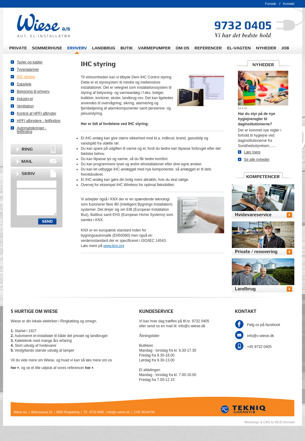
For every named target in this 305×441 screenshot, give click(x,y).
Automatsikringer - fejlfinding (31, 130)
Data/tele (24, 84)
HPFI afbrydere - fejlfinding (38, 121)
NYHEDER (266, 47)
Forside (270, 3)
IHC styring (26, 77)
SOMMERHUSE (47, 47)
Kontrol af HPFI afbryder (36, 113)
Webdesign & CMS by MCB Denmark (269, 422)
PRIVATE (18, 47)
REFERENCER (208, 47)
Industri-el (25, 99)
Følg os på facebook (263, 325)
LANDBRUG (103, 47)
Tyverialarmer (28, 69)
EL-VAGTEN (239, 47)
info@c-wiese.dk (260, 336)
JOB (285, 47)
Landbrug (245, 288)
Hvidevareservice (253, 214)
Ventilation (25, 106)
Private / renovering (256, 251)
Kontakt (288, 3)
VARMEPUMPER (154, 47)
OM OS (182, 47)
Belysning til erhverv (33, 91)
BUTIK (126, 47)
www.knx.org (113, 246)
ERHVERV (77, 47)
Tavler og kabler (30, 62)
